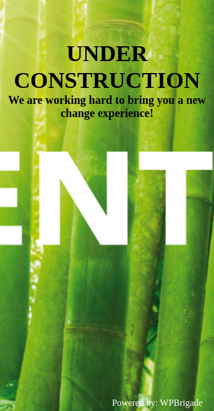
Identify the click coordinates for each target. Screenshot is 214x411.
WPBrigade (181, 403)
